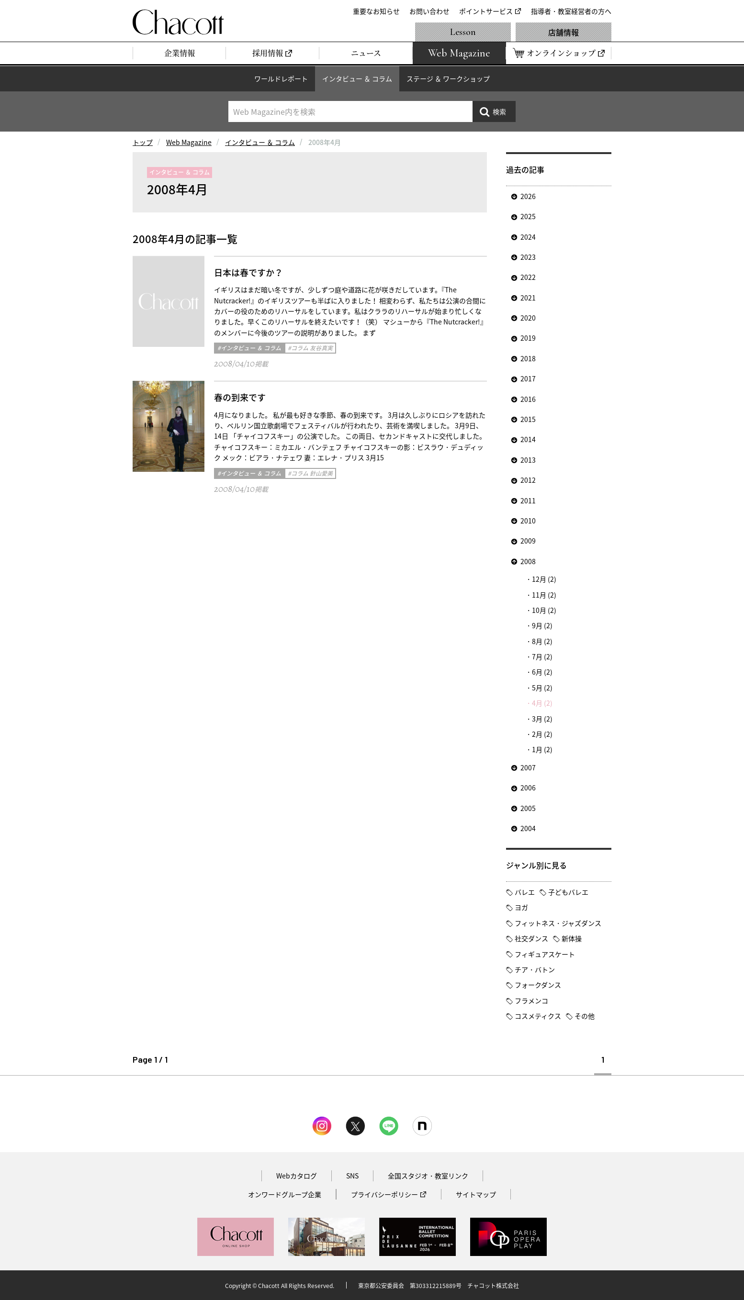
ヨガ (521, 907)
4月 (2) (542, 703)
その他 (585, 1016)
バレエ (525, 892)
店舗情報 (563, 32)
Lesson (463, 32)
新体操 (572, 938)
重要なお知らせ (376, 11)
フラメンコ (531, 1000)
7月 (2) (542, 656)
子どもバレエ (568, 892)
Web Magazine (189, 142)
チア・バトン (535, 969)
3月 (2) (542, 718)
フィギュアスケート (545, 954)
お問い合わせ (429, 11)
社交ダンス (531, 938)
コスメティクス (538, 1016)
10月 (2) (544, 610)
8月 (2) (542, 641)
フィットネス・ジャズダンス (558, 923)
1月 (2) (542, 749)
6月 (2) (542, 672)
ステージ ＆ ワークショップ (448, 78)
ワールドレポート (281, 78)
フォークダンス (538, 984)
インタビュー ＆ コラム (357, 78)
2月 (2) (542, 734)
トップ (143, 142)
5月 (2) (542, 687)
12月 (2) (544, 579)
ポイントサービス (486, 11)
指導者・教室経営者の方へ (571, 11)
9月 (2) (542, 625)
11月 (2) (544, 595)
